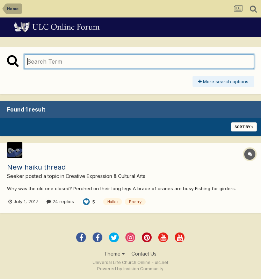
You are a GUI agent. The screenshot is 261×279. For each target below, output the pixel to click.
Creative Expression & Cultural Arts (105, 176)
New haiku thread (36, 167)
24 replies (60, 201)
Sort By (243, 127)
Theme (114, 254)
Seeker (15, 176)
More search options (223, 81)
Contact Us (144, 254)
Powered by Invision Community (130, 268)
